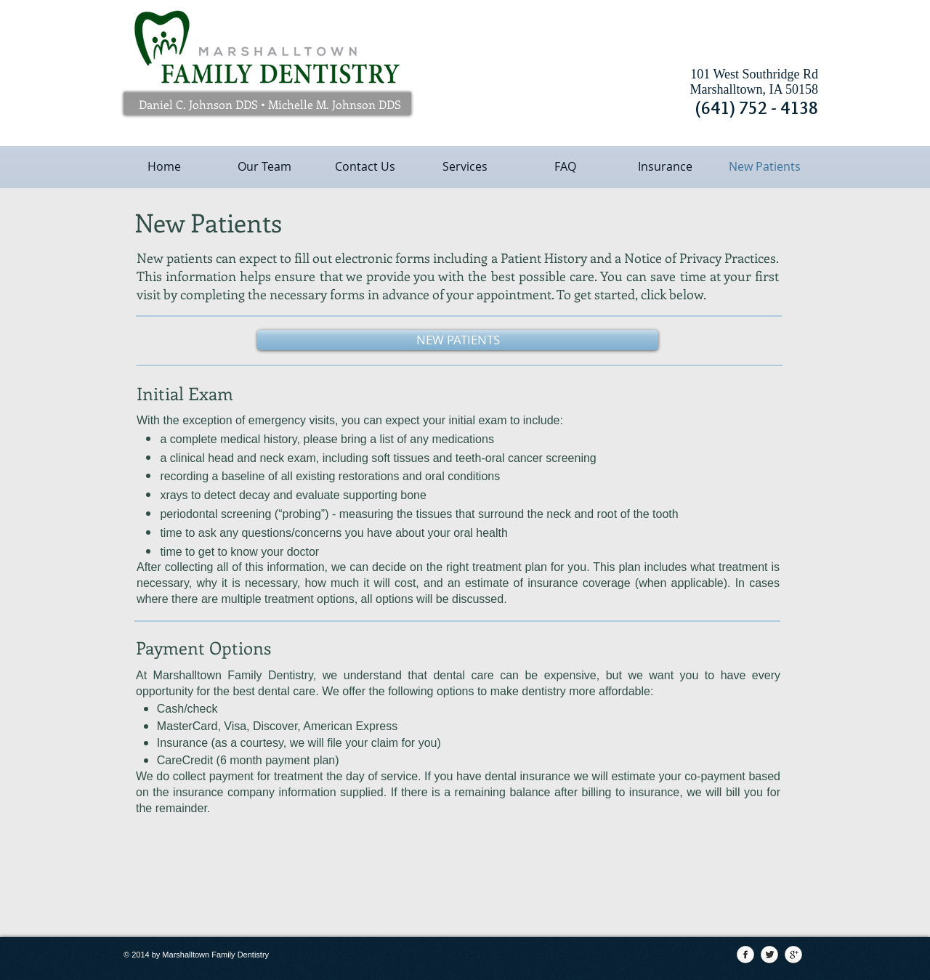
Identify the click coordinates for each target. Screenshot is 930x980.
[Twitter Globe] (769, 955)
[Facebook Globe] (745, 955)
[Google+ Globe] (793, 955)
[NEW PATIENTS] (457, 340)
